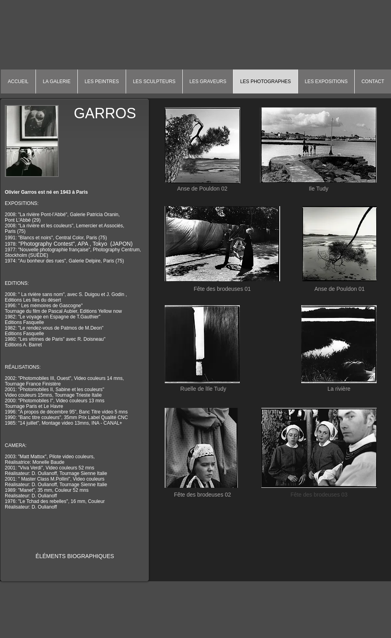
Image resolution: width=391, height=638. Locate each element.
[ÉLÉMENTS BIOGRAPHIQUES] (75, 556)
